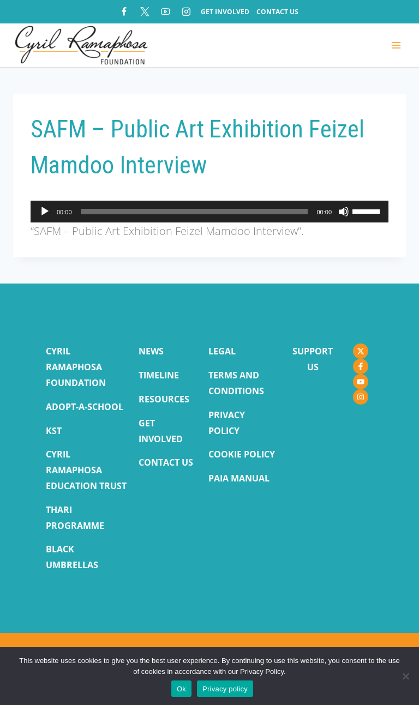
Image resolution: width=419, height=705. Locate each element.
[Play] (44, 211)
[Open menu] (396, 45)
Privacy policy (225, 689)
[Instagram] (186, 12)
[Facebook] (124, 12)
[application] (209, 211)
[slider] (194, 211)
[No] (405, 676)
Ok (181, 689)
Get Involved (225, 11)
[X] (145, 12)
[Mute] (343, 211)
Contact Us (277, 11)
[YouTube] (166, 12)
